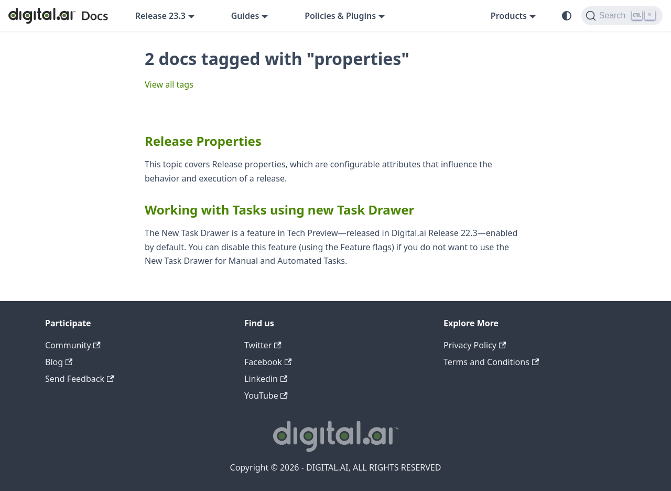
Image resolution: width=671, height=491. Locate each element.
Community (73, 345)
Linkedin (265, 379)
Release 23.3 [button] (160, 16)
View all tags (169, 84)
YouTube (266, 395)
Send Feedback (79, 379)
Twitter (263, 345)
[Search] (622, 15)
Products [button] (509, 16)
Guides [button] (245, 16)
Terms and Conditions (491, 362)
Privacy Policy (474, 345)
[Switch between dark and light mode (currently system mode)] (566, 15)
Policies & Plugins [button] (340, 16)
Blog (58, 362)
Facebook (267, 362)
